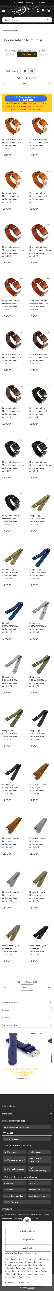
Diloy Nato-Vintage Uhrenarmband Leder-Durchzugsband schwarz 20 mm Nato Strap (13, 463)
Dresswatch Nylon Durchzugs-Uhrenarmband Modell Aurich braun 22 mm (12, 840)
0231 (11, 1214)
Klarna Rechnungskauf (14, 1196)
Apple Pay (8, 1183)
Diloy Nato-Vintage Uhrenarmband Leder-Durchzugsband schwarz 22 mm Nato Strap (40, 463)
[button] (37, 10)
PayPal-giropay (35, 1152)
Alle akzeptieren (27, 1231)
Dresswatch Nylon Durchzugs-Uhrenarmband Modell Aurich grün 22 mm (12, 947)
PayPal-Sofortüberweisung (37, 1169)
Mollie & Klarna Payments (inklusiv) (21, 1176)
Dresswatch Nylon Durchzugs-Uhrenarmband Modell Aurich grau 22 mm (12, 893)
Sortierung (11, 71)
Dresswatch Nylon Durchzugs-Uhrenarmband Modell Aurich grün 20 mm (39, 893)
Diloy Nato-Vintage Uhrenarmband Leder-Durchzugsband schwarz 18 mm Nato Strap (40, 410)
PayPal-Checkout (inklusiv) (17, 1145)
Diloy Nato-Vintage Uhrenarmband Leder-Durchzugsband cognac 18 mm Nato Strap (12, 141)
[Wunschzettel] (43, 10)
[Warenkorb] (49, 10)
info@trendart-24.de (36, 2)
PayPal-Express (11, 1139)
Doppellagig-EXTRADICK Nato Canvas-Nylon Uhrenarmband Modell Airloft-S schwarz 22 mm (13, 786)
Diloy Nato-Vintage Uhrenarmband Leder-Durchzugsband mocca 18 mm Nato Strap (12, 356)
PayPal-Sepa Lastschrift (14, 1160)
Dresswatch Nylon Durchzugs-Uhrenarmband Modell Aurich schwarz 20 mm (39, 947)
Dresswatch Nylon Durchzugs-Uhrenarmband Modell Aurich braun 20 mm (39, 786)
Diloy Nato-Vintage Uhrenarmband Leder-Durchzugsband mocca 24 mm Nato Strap (12, 410)
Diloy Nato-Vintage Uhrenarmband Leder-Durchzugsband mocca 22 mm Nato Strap (39, 356)
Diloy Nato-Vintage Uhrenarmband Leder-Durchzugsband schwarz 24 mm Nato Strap (13, 517)
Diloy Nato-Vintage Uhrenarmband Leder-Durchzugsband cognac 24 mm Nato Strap (39, 195)
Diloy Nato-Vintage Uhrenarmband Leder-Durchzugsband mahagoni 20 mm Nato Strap (39, 248)
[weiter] (49, 83)
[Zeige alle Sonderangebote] (50, 1025)
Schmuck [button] (6, 1017)
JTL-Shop (31, 1288)
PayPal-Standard (11, 1152)
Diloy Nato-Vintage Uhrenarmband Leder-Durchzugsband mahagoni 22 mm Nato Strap (12, 302)
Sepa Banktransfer (37, 1196)
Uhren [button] (5, 1010)
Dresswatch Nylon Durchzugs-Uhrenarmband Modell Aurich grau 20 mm (39, 840)
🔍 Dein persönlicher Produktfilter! (25, 98)
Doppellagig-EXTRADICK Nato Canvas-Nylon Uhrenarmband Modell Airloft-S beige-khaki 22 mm (12, 571)
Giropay (32, 1183)
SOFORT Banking (11, 1202)
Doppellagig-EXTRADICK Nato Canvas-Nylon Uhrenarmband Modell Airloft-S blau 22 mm (12, 625)
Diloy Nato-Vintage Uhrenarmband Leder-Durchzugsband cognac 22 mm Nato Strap (12, 195)
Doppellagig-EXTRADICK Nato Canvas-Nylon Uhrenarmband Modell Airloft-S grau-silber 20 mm (39, 625)
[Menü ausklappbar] (3, 9)
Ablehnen (27, 1248)
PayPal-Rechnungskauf (14, 1169)
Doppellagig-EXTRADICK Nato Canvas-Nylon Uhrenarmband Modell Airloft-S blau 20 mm (39, 571)
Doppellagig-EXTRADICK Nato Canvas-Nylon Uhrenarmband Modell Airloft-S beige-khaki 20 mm (40, 517)
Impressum (10, 1282)
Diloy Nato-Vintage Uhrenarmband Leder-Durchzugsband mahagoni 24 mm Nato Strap (39, 302)
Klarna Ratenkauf (36, 1189)
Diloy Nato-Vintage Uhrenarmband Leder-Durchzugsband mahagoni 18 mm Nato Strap (12, 248)
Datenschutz (23, 1282)
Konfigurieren (27, 1239)
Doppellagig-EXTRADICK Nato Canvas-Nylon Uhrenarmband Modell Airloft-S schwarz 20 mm (40, 732)
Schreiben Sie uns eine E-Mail (34, 1214)
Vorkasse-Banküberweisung (16, 1127)
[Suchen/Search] (23, 19)
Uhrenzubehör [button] (9, 1002)
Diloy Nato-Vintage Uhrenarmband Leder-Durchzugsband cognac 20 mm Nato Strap (39, 141)
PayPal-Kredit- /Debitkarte (35, 1159)
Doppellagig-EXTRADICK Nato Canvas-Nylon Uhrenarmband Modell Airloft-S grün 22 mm (12, 732)
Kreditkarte (9, 1189)
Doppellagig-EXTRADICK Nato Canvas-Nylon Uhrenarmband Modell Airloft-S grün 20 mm (39, 678)
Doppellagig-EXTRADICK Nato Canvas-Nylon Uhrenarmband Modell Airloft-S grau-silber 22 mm (12, 678)
